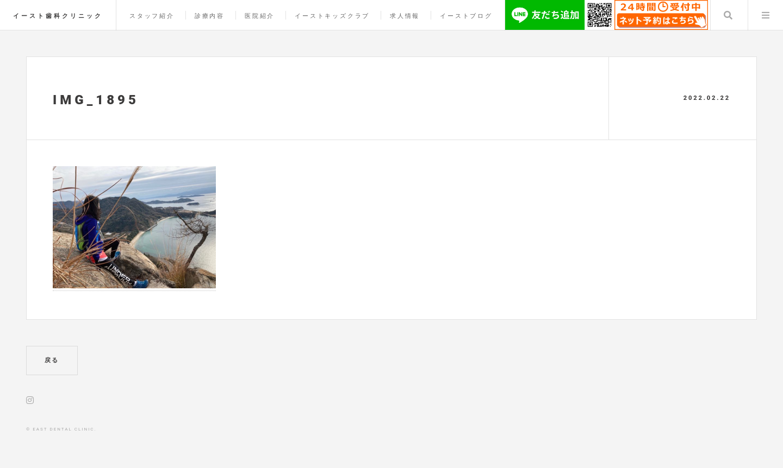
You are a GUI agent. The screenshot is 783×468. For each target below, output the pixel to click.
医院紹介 (260, 16)
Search (728, 15)
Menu (765, 15)
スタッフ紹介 (152, 16)
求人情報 (405, 16)
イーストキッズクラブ (332, 16)
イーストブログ (466, 16)
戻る (52, 360)
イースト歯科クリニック (58, 16)
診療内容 (210, 16)
